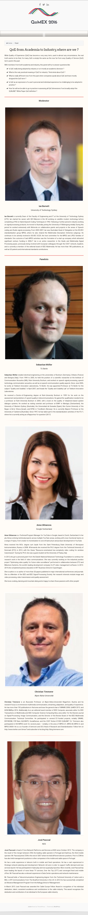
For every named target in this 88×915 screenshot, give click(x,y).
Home (10, 43)
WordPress (57, 906)
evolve (30, 906)
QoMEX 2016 (44, 22)
